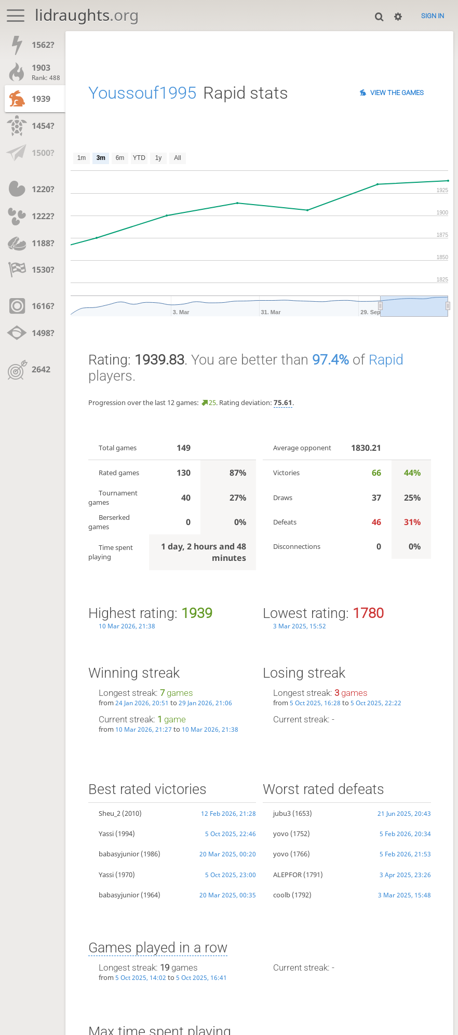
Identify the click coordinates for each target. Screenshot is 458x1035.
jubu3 (282, 813)
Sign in (432, 16)
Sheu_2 (109, 813)
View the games (397, 93)
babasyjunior (119, 853)
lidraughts (87, 14)
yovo (281, 833)
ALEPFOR (287, 874)
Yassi (106, 833)
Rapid (386, 360)
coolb (281, 894)
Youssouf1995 (142, 93)
